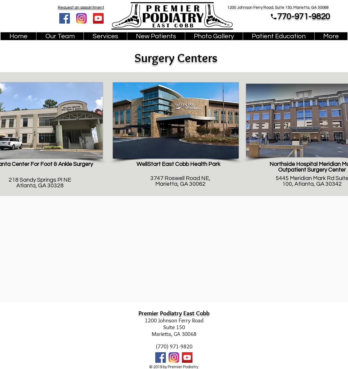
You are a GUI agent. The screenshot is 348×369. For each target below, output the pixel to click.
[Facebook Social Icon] (64, 18)
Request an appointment (81, 7)
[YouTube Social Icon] (98, 18)
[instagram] (81, 18)
